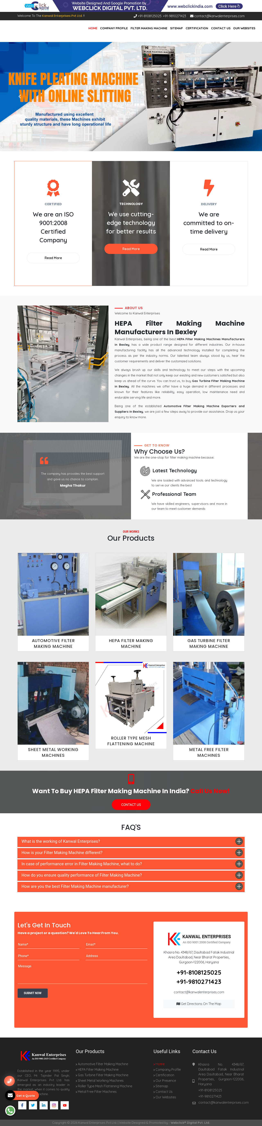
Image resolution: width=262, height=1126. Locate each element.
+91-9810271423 (174, 16)
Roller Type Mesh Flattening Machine (104, 1086)
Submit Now (33, 993)
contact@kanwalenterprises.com (217, 16)
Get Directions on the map (198, 1004)
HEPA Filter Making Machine (97, 1069)
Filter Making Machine (149, 28)
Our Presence (165, 1080)
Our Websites (244, 28)
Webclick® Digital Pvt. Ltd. (190, 1123)
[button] (19, 96)
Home (92, 28)
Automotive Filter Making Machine (102, 1064)
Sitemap (176, 28)
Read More (53, 258)
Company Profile (114, 28)
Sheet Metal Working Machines (100, 1080)
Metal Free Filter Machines (96, 1092)
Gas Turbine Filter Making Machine (102, 1075)
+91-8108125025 (147, 16)
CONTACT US (131, 805)
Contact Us (220, 28)
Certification (197, 28)
